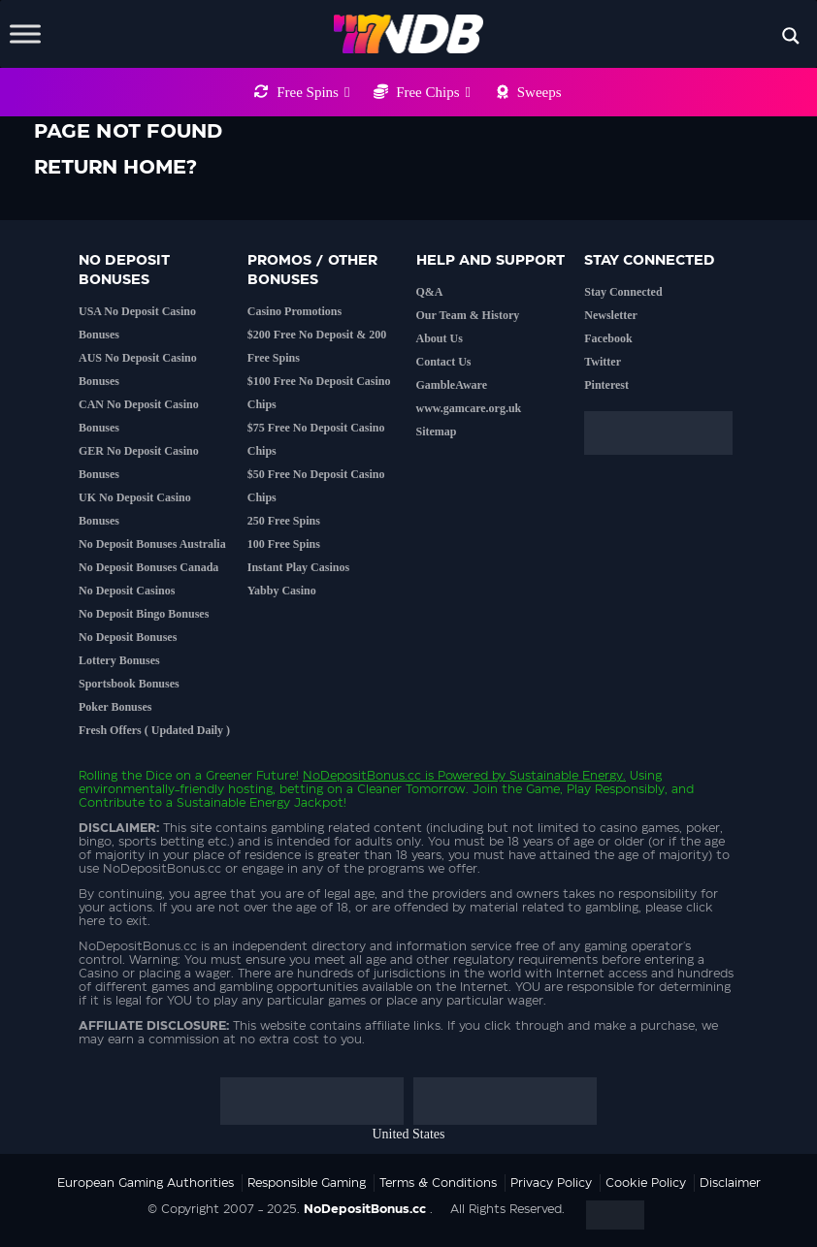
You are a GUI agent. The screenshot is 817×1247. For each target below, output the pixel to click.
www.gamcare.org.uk (469, 408)
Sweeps (539, 92)
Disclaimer (730, 1183)
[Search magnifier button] (790, 35)
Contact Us (444, 361)
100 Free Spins (283, 544)
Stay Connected (623, 292)
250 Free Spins (283, 521)
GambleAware (452, 385)
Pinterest (606, 385)
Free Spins (313, 92)
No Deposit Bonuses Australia (152, 544)
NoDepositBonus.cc (362, 776)
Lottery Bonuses (119, 660)
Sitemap (436, 431)
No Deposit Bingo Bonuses (144, 614)
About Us (439, 338)
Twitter (602, 361)
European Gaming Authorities (145, 1183)
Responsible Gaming (306, 1183)
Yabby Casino (281, 590)
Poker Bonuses (115, 707)
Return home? (115, 167)
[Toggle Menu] (25, 33)
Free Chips (433, 92)
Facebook (608, 338)
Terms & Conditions (438, 1183)
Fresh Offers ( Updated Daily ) (154, 730)
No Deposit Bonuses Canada (148, 567)
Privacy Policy (551, 1183)
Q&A (429, 292)
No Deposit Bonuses (128, 637)
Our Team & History (468, 315)
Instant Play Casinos (298, 567)
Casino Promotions (294, 311)
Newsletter (610, 315)
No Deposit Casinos (127, 590)
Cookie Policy (645, 1183)
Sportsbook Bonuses (129, 683)
